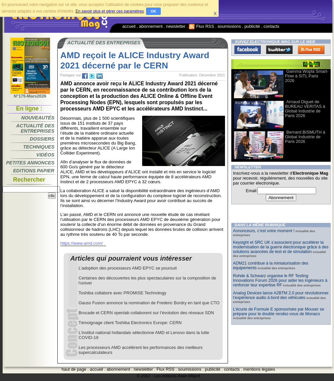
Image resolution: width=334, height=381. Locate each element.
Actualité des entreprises (35, 128)
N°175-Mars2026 (30, 94)
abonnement (151, 26)
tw (92, 76)
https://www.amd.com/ (81, 243)
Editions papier (33, 170)
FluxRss (311, 49)
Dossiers (42, 139)
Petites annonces (30, 162)
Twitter (279, 49)
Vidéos (45, 154)
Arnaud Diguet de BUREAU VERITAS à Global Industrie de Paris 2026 (305, 108)
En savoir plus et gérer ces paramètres (110, 11)
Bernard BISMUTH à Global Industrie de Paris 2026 (305, 137)
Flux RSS (201, 26)
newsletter (175, 26)
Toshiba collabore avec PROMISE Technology (122, 292)
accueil (129, 26)
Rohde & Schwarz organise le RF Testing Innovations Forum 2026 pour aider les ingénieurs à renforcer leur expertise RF (280, 280)
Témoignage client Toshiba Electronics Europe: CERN (130, 322)
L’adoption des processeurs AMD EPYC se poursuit (128, 268)
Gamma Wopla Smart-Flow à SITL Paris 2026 (306, 76)
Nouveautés (37, 117)
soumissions (229, 26)
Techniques (38, 146)
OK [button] (153, 11)
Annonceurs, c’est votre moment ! (264, 231)
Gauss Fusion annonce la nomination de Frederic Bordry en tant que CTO (149, 302)
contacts (271, 26)
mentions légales (259, 369)
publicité (252, 26)
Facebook (247, 49)
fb (85, 76)
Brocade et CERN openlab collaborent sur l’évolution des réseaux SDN (146, 312)
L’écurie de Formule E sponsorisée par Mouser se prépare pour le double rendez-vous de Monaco (278, 311)
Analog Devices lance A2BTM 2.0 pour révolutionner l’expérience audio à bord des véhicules (281, 295)
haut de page (74, 369)
